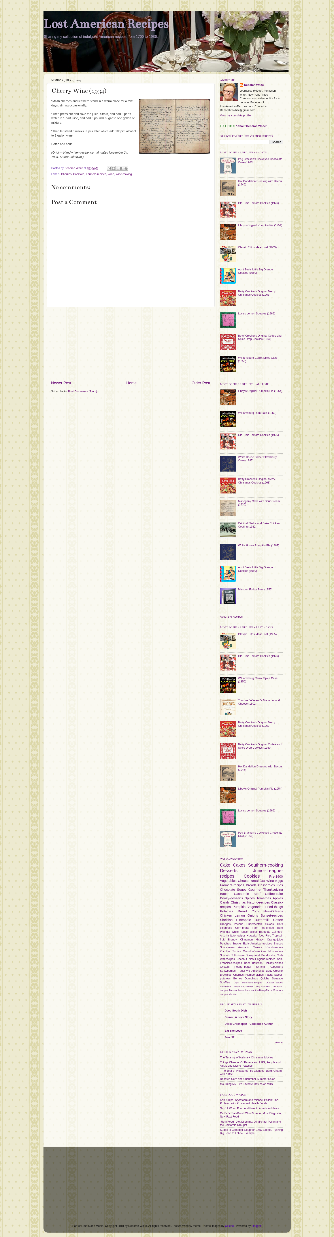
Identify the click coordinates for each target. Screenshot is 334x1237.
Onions (252, 915)
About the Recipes (231, 616)
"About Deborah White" (251, 126)
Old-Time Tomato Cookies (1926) (258, 203)
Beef (257, 894)
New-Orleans (273, 911)
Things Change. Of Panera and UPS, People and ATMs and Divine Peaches (250, 1064)
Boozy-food (253, 955)
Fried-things (274, 907)
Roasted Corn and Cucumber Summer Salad (248, 1079)
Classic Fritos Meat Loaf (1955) (257, 247)
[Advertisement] (130, 344)
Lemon (240, 915)
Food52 (230, 1037)
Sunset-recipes (272, 915)
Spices (250, 898)
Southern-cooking (265, 865)
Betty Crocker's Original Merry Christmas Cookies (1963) (256, 293)
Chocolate (227, 889)
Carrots (257, 947)
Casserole (241, 894)
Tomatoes (264, 898)
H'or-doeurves (274, 947)
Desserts (229, 870)
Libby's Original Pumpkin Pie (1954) (260, 225)
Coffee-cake (274, 894)
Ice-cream (267, 927)
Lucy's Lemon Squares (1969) (256, 313)
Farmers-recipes (96, 174)
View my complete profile (235, 115)
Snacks (237, 943)
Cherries (66, 174)
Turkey (236, 951)
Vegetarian (255, 907)
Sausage (277, 978)
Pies (279, 885)
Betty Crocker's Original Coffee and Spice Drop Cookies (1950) (260, 337)
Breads (251, 885)
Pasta (268, 974)
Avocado (243, 947)
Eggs (279, 880)
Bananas (264, 931)
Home (131, 383)
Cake (225, 865)
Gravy (260, 939)
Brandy (232, 939)
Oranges (225, 924)
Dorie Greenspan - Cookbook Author (249, 1023)
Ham (255, 927)
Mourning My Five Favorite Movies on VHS (246, 1084)
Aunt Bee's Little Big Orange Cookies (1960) (255, 271)
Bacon (225, 894)
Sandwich (225, 986)
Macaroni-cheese (243, 986)
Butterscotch (254, 924)
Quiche (264, 978)
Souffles (225, 982)
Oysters (225, 966)
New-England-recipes (262, 959)
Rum (280, 927)
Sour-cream (227, 947)
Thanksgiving (273, 889)
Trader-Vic (243, 970)
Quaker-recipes (274, 982)
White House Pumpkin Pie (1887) (258, 545)
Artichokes (257, 970)
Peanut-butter (242, 966)
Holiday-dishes (274, 963)
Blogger (256, 1225)
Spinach (225, 955)
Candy (225, 902)
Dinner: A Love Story (238, 1017)
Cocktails (78, 174)
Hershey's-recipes (252, 982)
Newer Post (61, 383)
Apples (278, 898)
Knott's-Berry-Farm (261, 990)
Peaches (225, 943)
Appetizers (276, 966)
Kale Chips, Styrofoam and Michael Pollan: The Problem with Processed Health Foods (249, 1101)
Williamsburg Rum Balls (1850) (257, 412)
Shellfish (226, 920)
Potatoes (226, 911)
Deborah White (254, 85)
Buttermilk (262, 920)
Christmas (238, 902)
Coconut (242, 959)
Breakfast (258, 880)
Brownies (226, 974)
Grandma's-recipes (254, 951)
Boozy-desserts (231, 898)
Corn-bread (242, 927)
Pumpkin (239, 907)
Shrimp (260, 966)
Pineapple (243, 920)
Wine (111, 174)
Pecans (238, 924)
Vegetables (228, 880)
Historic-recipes (258, 902)
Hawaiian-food (255, 935)
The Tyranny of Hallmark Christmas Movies (246, 1057)
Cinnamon (246, 939)
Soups (241, 889)
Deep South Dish (236, 1010)
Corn (255, 911)
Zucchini (225, 951)
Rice (268, 935)
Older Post (201, 383)
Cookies (252, 876)
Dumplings (251, 978)
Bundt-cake (268, 955)
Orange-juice (275, 939)
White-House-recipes (245, 931)
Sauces (278, 943)
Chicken (226, 915)
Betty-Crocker (274, 970)
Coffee (278, 920)
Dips (236, 982)
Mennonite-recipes (239, 990)
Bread (242, 911)
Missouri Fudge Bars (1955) (255, 589)
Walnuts (225, 931)
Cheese (243, 880)
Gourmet (254, 889)
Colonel (229, 1225)
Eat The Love (233, 1030)
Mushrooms (275, 951)
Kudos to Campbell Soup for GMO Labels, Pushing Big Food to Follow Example (251, 1131)
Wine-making (124, 174)
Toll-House (238, 955)
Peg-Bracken (263, 986)
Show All (279, 1042)
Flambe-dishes (254, 974)
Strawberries (228, 970)
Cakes (239, 865)
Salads (269, 924)
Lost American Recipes (105, 23)
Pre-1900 (276, 876)
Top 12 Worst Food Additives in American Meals (249, 1108)
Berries (237, 978)
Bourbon (257, 963)
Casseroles (266, 885)
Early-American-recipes (257, 943)
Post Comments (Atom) (82, 391)
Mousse (232, 994)
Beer (247, 963)
